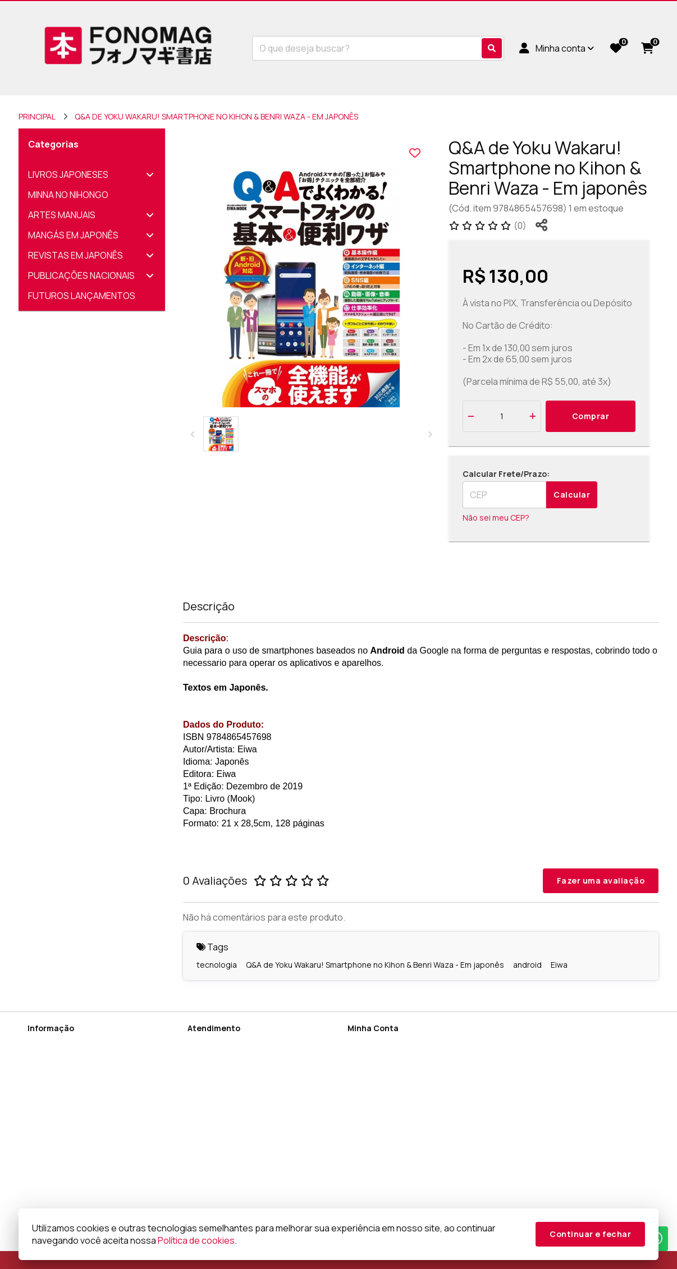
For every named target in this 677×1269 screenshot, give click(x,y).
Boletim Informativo (383, 1071)
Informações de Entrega (73, 1057)
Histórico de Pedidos (386, 1057)
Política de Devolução (68, 1115)
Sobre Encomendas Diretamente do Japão (95, 1179)
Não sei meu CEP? (496, 517)
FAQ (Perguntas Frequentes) (81, 1198)
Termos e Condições (67, 1144)
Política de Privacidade (69, 1086)
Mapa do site (211, 1057)
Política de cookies (63, 1130)
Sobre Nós (47, 1042)
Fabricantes (209, 1086)
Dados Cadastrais (381, 1042)
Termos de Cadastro (67, 1071)
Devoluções (209, 1071)
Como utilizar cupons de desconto (92, 1159)
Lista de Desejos (379, 1086)
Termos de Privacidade (70, 1101)
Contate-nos (211, 1042)
